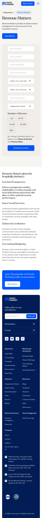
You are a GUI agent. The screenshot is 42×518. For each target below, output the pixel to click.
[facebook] (17, 339)
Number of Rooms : (18, 113)
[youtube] (12, 339)
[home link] (8, 3)
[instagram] (23, 339)
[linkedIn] (6, 339)
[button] (21, 81)
